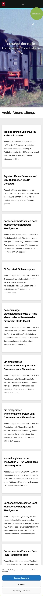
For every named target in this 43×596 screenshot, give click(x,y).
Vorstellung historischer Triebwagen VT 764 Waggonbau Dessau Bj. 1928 (21, 462)
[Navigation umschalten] (23, 4)
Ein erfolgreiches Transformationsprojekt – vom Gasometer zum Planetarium (20, 365)
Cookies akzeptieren (21, 578)
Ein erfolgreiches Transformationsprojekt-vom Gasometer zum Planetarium (19, 414)
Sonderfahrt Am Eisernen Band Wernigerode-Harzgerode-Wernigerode (20, 225)
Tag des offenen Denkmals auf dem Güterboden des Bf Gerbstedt (20, 180)
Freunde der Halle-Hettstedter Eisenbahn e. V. (21, 48)
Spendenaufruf (36, 16)
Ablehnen (21, 584)
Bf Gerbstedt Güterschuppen (19, 269)
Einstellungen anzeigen (21, 591)
